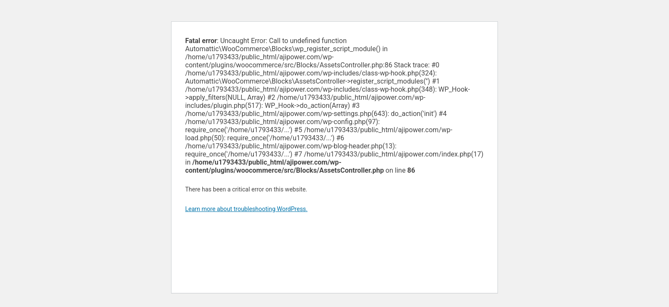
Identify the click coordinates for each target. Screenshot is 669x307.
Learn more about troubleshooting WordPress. (246, 209)
